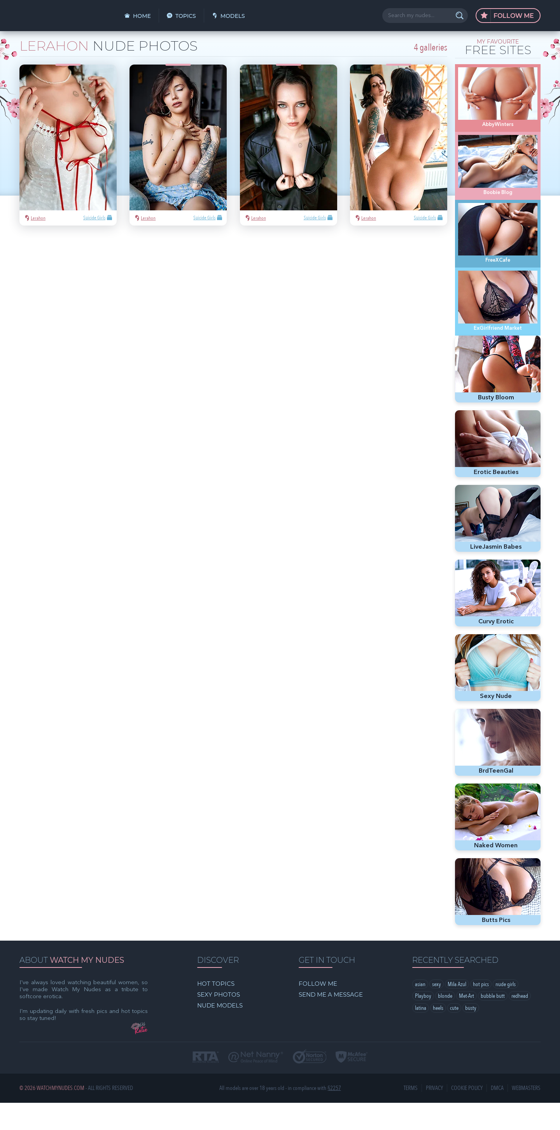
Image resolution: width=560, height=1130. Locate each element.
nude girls (505, 1011)
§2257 (334, 1115)
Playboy (423, 1023)
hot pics (481, 1011)
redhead (519, 1023)
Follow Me (507, 16)
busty (470, 1035)
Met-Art (466, 1023)
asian (420, 1011)
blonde (445, 1023)
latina (420, 1035)
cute (454, 1035)
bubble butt (493, 1023)
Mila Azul (457, 1011)
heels (438, 1035)
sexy (436, 1011)
